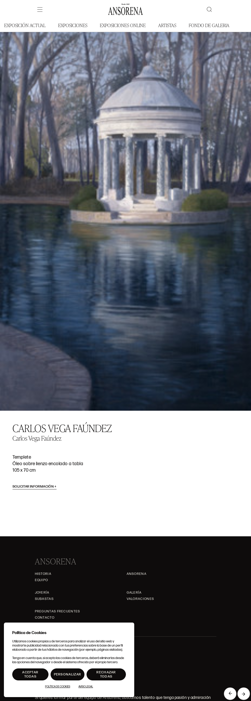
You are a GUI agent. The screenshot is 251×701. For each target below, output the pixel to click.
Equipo (41, 580)
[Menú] (39, 9)
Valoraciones (140, 599)
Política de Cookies (57, 686)
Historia (43, 574)
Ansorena (136, 574)
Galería (134, 593)
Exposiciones (72, 25)
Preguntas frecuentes (57, 611)
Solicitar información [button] (35, 486)
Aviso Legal (85, 686)
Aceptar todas (30, 674)
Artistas (167, 25)
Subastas (44, 599)
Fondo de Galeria (209, 25)
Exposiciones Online (123, 25)
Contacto (44, 618)
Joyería (42, 593)
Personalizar (67, 674)
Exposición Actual (25, 25)
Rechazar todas (106, 674)
